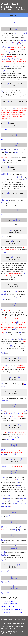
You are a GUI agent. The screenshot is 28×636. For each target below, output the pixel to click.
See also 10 (14, 439)
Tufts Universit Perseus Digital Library (13, 623)
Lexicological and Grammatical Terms (11, 609)
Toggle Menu (14, 15)
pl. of (14, 503)
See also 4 (4, 130)
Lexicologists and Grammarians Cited (11, 612)
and (7, 506)
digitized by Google (6, 633)
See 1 (2, 236)
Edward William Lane (10, 10)
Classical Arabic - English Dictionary (11, 6)
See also (5, 466)
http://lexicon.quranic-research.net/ (16, 622)
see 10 (20, 413)
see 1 (2, 214)
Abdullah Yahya (20, 619)
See (5, 400)
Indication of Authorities (8, 606)
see (16, 43)
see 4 (2, 139)
